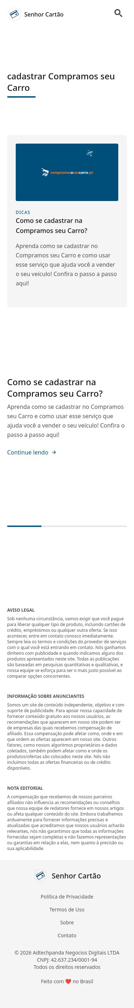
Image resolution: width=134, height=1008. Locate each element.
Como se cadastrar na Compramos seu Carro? (55, 387)
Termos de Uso (67, 909)
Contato (67, 935)
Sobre (67, 922)
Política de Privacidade (67, 896)
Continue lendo (32, 452)
